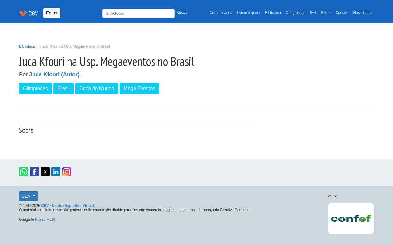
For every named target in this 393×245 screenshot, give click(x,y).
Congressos (295, 12)
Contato (342, 12)
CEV (27, 196)
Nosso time (362, 12)
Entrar (52, 12)
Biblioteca (273, 12)
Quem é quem (248, 12)
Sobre (326, 12)
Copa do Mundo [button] (96, 88)
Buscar (182, 12)
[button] (23, 171)
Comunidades (221, 12)
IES (313, 12)
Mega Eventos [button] (139, 88)
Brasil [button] (63, 88)
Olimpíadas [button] (35, 88)
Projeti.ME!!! (45, 219)
